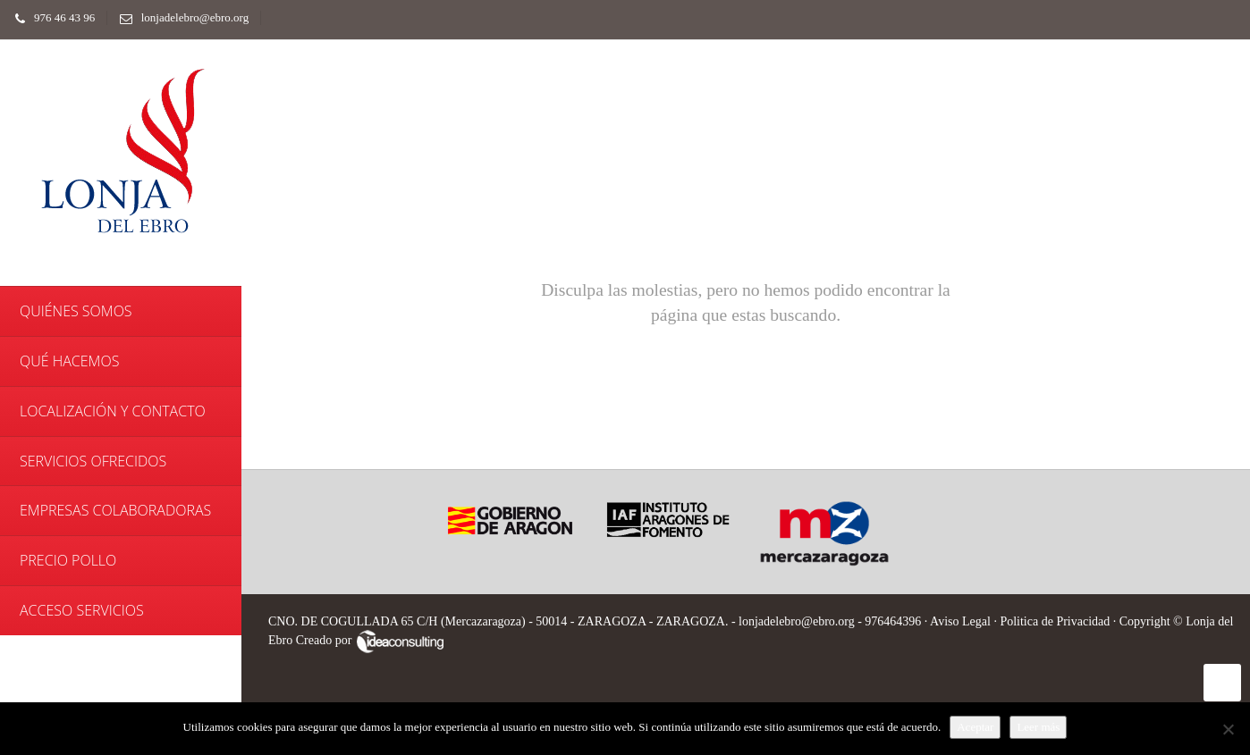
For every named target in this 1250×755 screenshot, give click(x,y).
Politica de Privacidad (1055, 621)
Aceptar (975, 727)
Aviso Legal (960, 621)
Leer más (1038, 727)
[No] (1228, 729)
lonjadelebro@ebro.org (180, 17)
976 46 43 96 (50, 17)
